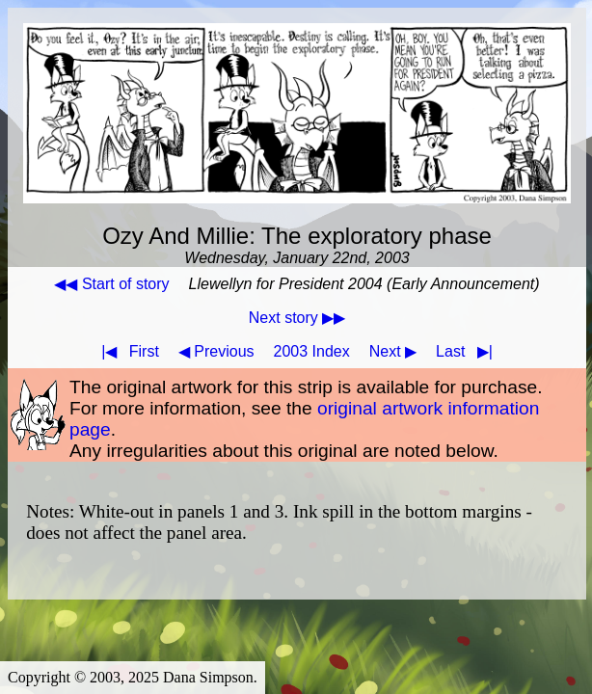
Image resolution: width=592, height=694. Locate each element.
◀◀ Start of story (111, 284)
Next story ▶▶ (297, 317)
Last (468, 351)
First (126, 351)
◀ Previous (216, 351)
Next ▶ (393, 351)
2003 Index (312, 351)
